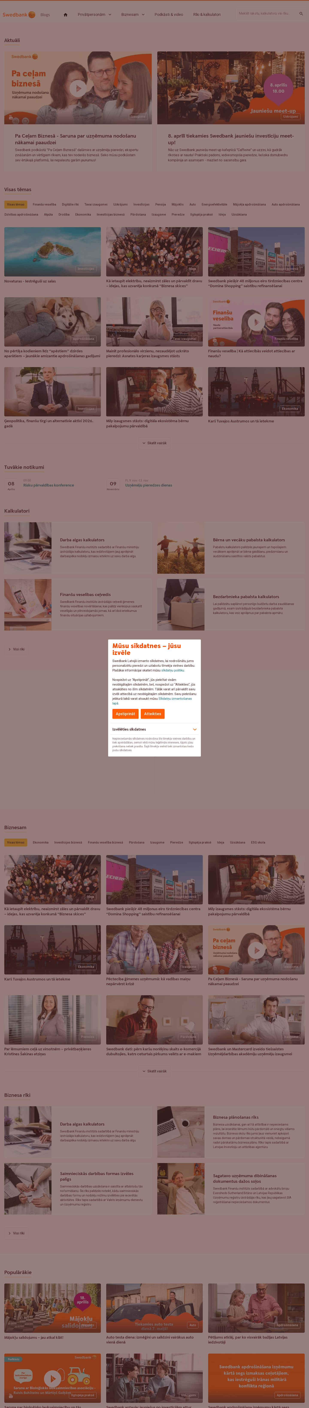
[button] (154, 728)
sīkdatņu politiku (172, 670)
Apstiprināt (125, 714)
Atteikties (152, 714)
